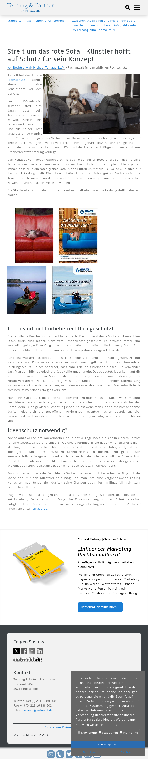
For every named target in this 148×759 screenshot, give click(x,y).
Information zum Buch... (100, 607)
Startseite (14, 21)
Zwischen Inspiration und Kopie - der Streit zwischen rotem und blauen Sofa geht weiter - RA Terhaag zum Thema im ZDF (105, 25)
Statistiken (108, 733)
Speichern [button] (89, 752)
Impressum (53, 727)
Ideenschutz (16, 80)
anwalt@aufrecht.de (38, 710)
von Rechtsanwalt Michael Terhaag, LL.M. (36, 67)
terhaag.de (39, 509)
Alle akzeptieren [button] (108, 744)
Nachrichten (35, 21)
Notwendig (87, 733)
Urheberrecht (57, 21)
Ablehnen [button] (126, 752)
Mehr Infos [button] (109, 725)
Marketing (129, 733)
